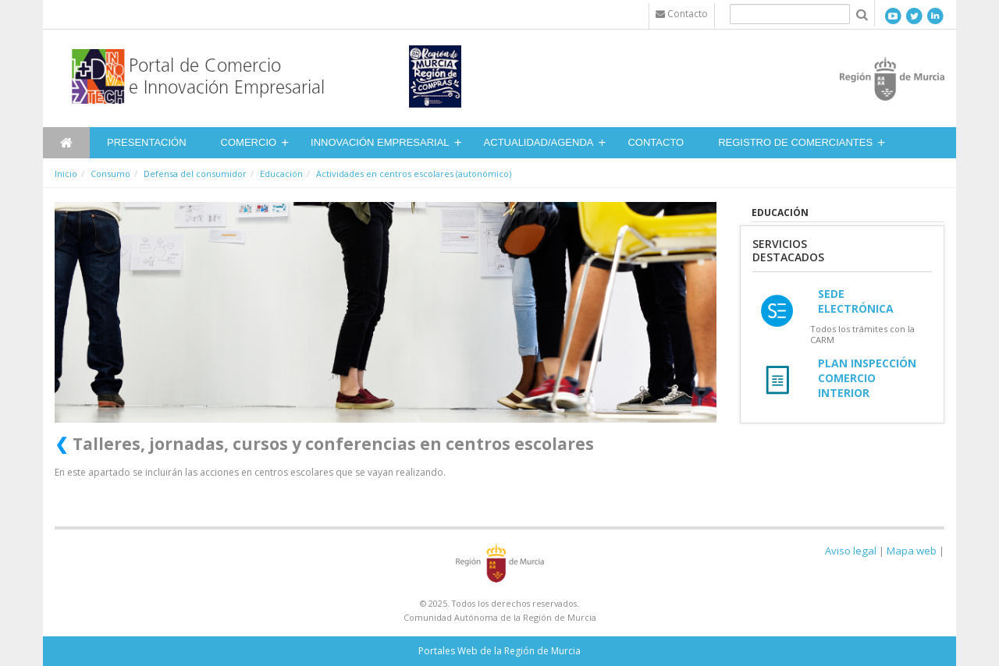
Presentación (147, 142)
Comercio (249, 142)
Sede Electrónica (856, 301)
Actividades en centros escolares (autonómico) (413, 173)
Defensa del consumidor (195, 173)
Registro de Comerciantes (795, 142)
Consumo (110, 173)
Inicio (66, 173)
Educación (281, 173)
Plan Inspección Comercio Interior (867, 378)
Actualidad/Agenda (539, 142)
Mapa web (912, 551)
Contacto (655, 142)
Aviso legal (850, 551)
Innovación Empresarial (380, 142)
